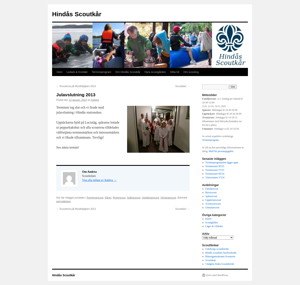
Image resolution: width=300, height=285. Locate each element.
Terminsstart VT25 (214, 170)
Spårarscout (133, 197)
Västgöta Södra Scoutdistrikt (219, 263)
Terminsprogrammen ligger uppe (221, 162)
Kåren (108, 197)
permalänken (63, 201)
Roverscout (119, 197)
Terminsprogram (101, 72)
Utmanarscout (168, 197)
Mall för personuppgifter (221, 151)
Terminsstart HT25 (214, 166)
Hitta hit (174, 72)
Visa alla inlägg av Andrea (99, 180)
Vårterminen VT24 (214, 177)
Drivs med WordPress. (217, 275)
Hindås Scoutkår (76, 14)
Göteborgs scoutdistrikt (217, 249)
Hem (59, 72)
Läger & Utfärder (214, 226)
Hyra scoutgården (155, 72)
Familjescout (211, 188)
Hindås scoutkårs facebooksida (220, 252)
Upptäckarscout (150, 197)
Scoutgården (211, 222)
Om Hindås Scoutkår (127, 72)
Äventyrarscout (95, 197)
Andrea (95, 100)
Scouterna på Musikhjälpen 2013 (76, 86)
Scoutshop (210, 260)
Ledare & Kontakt (76, 72)
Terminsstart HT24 (214, 173)
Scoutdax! (182, 86)
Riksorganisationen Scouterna (220, 256)
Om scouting (191, 72)
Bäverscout (211, 192)
